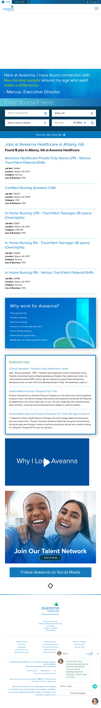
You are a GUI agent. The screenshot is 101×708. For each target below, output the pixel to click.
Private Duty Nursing (50, 652)
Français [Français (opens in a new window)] (43, 681)
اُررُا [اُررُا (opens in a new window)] (68, 681)
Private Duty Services (50, 644)
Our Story (21, 644)
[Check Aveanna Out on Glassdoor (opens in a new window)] (98, 2)
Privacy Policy (32, 671)
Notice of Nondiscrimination (19, 679)
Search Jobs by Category (19, 122)
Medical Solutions (50, 650)
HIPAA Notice (45, 671)
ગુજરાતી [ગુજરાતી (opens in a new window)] (63, 681)
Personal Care (79, 644)
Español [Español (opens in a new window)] (33, 679)
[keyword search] (27, 113)
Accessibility (58, 671)
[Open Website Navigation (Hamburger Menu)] (95, 8)
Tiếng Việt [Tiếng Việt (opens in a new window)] (48, 679)
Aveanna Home (21, 642)
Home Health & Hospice (50, 647)
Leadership (22, 647)
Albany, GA (60, 113)
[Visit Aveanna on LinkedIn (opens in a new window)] (94, 2)
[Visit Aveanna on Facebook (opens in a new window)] (87, 2)
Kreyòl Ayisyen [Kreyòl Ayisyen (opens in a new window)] (59, 679)
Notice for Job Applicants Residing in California (50, 673)
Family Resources (21, 650)
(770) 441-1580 (50, 630)
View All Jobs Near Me (49, 134)
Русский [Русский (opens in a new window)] (74, 679)
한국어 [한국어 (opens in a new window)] (67, 679)
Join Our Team (79, 647)
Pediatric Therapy (79, 642)
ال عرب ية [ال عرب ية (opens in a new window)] (87, 679)
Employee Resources (21, 652)
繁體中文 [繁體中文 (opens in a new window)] (40, 679)
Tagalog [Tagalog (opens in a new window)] (50, 681)
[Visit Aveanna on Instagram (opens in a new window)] (91, 2)
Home (7, 2)
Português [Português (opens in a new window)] (35, 681)
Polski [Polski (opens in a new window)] (80, 679)
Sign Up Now (50, 557)
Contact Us (70, 671)
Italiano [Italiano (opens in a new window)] (56, 681)
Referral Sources (50, 642)
